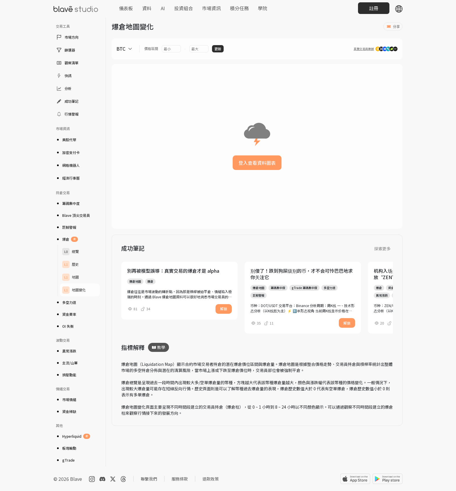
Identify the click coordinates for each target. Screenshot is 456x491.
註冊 (373, 8)
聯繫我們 (149, 479)
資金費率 (66, 314)
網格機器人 (68, 165)
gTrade (65, 460)
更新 (217, 48)
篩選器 (65, 50)
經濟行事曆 (68, 178)
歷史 (70, 264)
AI (163, 8)
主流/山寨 (67, 362)
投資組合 (183, 8)
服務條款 (180, 479)
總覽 (70, 251)
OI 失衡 (65, 326)
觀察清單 (67, 63)
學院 (262, 8)
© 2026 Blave (68, 479)
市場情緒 (66, 399)
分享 (393, 26)
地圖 (70, 277)
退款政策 (210, 479)
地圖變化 (74, 290)
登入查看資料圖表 (257, 162)
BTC (120, 48)
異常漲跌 (66, 350)
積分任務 (239, 8)
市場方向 (67, 37)
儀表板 (126, 8)
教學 (158, 347)
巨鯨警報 (66, 227)
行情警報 (67, 114)
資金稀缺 (66, 411)
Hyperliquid (73, 436)
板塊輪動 (66, 448)
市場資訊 (211, 8)
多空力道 (66, 302)
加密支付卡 (68, 152)
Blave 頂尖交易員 (73, 215)
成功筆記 (67, 101)
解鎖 (223, 308)
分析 (64, 88)
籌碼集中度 (68, 203)
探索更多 (382, 248)
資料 (147, 8)
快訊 (64, 75)
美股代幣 (66, 139)
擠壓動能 (66, 374)
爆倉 (67, 239)
